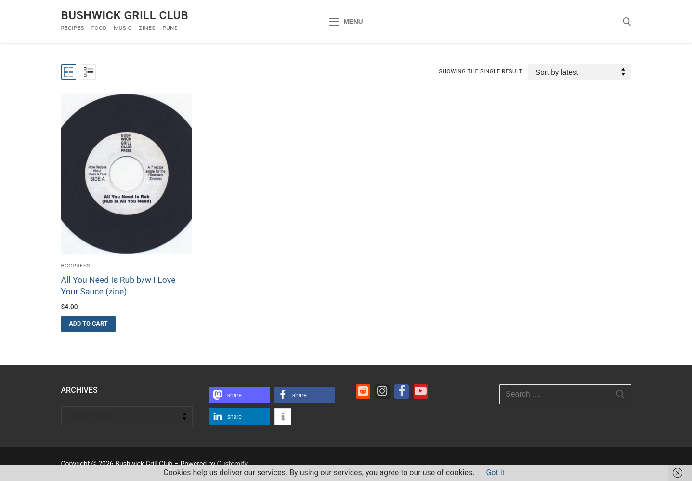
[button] (88, 324)
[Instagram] (382, 391)
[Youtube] (421, 391)
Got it (495, 472)
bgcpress (76, 265)
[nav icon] (346, 22)
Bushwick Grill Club (125, 15)
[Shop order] (579, 72)
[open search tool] (627, 21)
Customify (232, 464)
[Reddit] (363, 391)
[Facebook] (401, 391)
